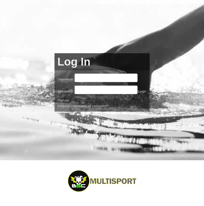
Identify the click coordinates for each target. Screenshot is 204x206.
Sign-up (63, 100)
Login (142, 91)
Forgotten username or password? (82, 106)
